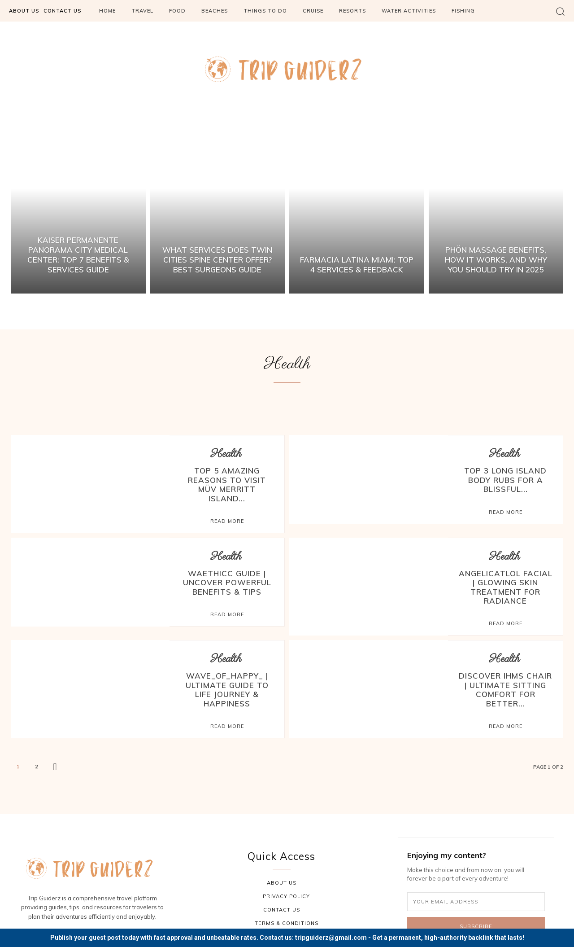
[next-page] (55, 738)
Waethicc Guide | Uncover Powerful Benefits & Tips (227, 568)
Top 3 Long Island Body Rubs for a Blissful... (505, 478)
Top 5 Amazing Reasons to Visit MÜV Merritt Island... (227, 478)
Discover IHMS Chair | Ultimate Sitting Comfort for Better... (505, 666)
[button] (560, 11)
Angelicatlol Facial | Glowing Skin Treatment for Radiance (505, 572)
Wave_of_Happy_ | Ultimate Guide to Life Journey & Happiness (227, 666)
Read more (227, 508)
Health (226, 454)
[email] (476, 873)
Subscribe (476, 897)
